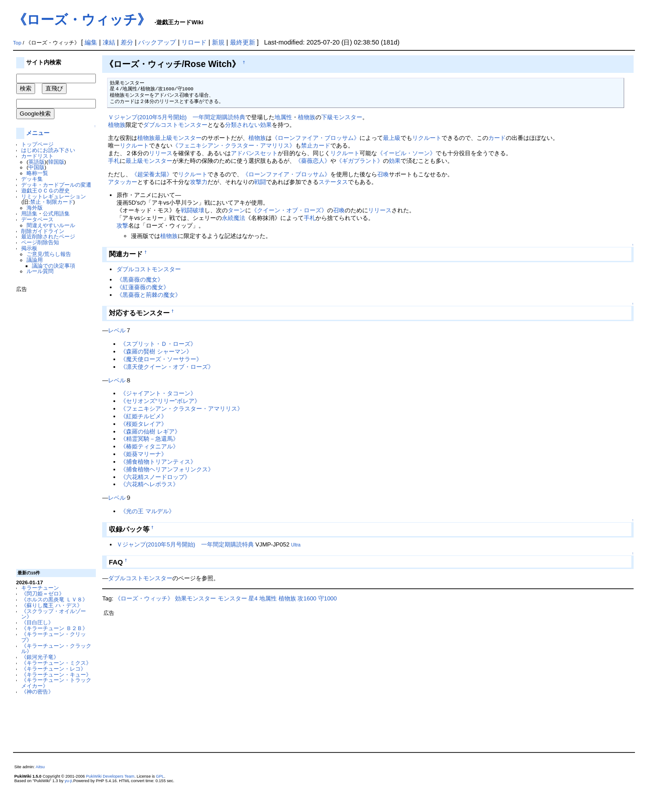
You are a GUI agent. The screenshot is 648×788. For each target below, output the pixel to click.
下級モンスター (341, 117)
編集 (91, 42)
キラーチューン (40, 588)
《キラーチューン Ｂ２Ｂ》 (54, 628)
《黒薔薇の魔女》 (140, 279)
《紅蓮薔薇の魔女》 (143, 287)
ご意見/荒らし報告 (49, 254)
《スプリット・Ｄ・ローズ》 (158, 343)
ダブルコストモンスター (175, 124)
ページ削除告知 (40, 242)
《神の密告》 (37, 691)
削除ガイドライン (42, 231)
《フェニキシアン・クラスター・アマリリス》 (233, 145)
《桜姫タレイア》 (143, 424)
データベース (37, 219)
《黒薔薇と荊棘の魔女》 (149, 294)
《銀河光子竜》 (40, 657)
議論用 (35, 260)
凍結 (109, 42)
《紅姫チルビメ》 (143, 416)
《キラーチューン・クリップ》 (53, 637)
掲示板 (29, 248)
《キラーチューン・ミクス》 (56, 663)
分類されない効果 (248, 124)
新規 (218, 42)
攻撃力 (198, 182)
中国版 (36, 167)
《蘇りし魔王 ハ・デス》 (51, 605)
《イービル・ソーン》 (406, 153)
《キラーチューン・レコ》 (53, 669)
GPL (160, 776)
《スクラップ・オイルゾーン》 (53, 614)
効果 (394, 160)
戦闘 (260, 182)
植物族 (306, 117)
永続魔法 (233, 218)
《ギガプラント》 (359, 160)
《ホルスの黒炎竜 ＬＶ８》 (54, 599)
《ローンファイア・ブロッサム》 (316, 137)
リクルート (426, 137)
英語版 (36, 162)
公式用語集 (56, 213)
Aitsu (40, 767)
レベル (117, 330)
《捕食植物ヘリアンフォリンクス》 (167, 469)
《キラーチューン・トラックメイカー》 (56, 683)
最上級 (391, 137)
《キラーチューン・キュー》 (56, 674)
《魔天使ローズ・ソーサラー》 (161, 359)
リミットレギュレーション (53, 196)
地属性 (283, 117)
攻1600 (306, 598)
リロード (194, 42)
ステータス (333, 182)
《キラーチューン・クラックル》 (56, 648)
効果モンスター (195, 598)
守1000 (327, 598)
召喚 (383, 174)
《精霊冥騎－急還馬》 (149, 438)
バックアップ (157, 42)
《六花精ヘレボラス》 (149, 484)
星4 (252, 598)
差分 (127, 42)
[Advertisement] (52, 427)
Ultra (296, 544)
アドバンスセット (254, 153)
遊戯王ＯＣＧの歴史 (45, 190)
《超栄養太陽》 (151, 174)
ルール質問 (40, 271)
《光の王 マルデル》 (147, 511)
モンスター (232, 598)
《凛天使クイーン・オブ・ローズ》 (167, 366)
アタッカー (122, 182)
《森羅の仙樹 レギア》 (150, 431)
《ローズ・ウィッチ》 (82, 19)
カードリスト (37, 156)
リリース (160, 153)
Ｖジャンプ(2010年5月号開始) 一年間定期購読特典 (176, 117)
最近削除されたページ (48, 236)
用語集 (29, 213)
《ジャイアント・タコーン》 (158, 393)
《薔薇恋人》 (312, 160)
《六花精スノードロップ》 (155, 477)
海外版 (35, 207)
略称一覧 (37, 173)
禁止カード (315, 145)
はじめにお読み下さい (48, 150)
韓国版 (56, 162)
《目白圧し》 (37, 622)
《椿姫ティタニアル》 (149, 446)
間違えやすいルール (51, 225)
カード (497, 137)
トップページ (37, 144)
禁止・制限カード (51, 202)
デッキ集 (32, 179)
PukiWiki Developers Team (110, 776)
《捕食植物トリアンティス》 (158, 461)
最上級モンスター (178, 137)
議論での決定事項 (53, 266)
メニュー (38, 133)
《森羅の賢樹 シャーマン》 (156, 351)
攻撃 (122, 225)
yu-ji (68, 781)
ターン (236, 210)
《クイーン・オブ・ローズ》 (289, 210)
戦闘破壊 (192, 210)
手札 (114, 160)
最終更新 (242, 42)
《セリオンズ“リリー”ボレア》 (160, 401)
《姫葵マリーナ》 (143, 454)
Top (17, 42)
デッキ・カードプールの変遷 (56, 185)
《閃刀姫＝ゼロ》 (42, 593)
